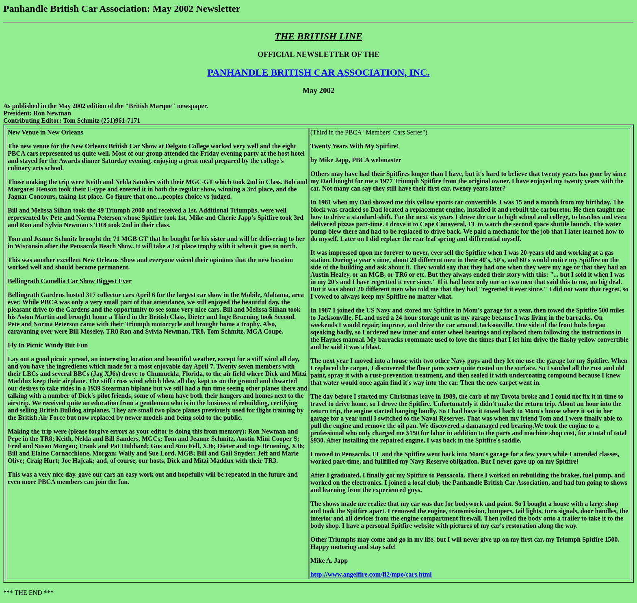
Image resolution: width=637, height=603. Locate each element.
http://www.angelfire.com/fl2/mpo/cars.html (371, 574)
